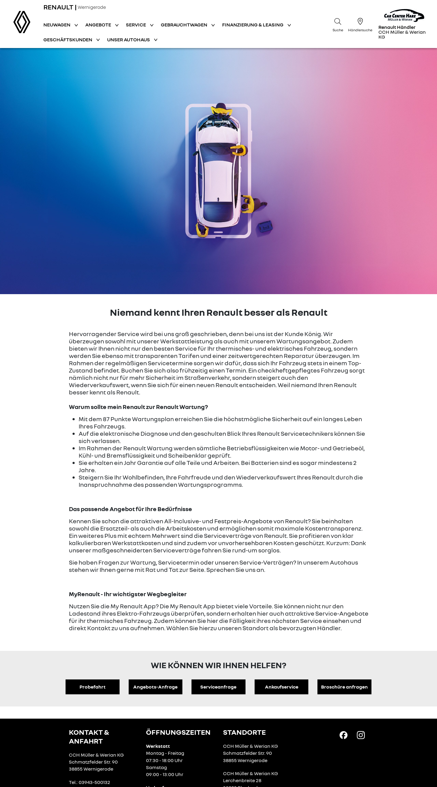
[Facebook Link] (343, 735)
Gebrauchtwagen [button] (184, 25)
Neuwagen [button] (57, 25)
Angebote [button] (98, 25)
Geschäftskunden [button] (68, 39)
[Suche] (337, 24)
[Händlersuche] (360, 24)
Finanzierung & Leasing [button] (253, 25)
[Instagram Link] (360, 735)
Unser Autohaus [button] (129, 39)
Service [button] (136, 25)
